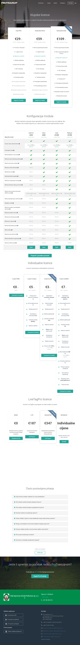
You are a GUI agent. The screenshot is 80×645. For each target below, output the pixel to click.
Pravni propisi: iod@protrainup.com (51, 636)
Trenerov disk (49, 346)
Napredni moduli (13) (62, 57)
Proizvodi (41, 3)
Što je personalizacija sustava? (24, 534)
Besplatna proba (16, 438)
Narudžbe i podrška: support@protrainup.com (54, 631)
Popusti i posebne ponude (40, 256)
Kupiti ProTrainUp (18, 100)
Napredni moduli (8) (41, 56)
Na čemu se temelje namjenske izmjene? (26, 540)
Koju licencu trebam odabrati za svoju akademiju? (29, 496)
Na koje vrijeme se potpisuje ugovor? (25, 513)
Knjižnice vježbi (33, 325)
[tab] (40, 497)
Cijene (48, 3)
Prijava (70, 3)
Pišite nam (40, 552)
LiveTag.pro (32, 436)
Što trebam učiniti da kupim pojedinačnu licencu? (29, 507)
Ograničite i (49, 297)
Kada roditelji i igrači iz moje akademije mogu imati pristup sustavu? (34, 518)
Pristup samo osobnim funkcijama (33, 297)
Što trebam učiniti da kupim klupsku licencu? (27, 502)
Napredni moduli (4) (19, 56)
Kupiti (31, 247)
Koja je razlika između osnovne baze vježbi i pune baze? (31, 529)
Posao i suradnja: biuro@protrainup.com (53, 628)
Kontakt (64, 441)
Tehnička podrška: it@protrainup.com (52, 633)
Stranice (63, 3)
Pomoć (55, 3)
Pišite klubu (45, 597)
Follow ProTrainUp (45, 639)
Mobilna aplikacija (49, 314)
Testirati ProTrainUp (17, 295)
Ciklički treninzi (49, 341)
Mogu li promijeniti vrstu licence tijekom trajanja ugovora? (31, 524)
